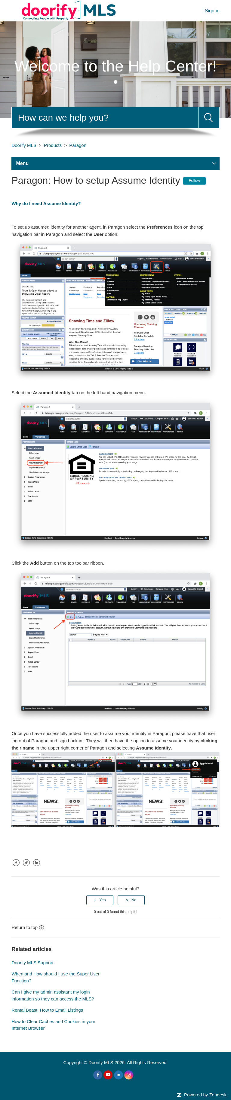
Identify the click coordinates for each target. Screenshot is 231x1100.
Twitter (26, 867)
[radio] (99, 900)
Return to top (27, 927)
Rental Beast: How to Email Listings (47, 1010)
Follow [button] (194, 180)
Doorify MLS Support (32, 962)
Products (53, 145)
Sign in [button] (212, 10)
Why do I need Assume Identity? (46, 203)
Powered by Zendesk (205, 1094)
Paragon (77, 145)
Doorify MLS (23, 145)
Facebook (15, 867)
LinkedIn (36, 867)
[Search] (105, 117)
